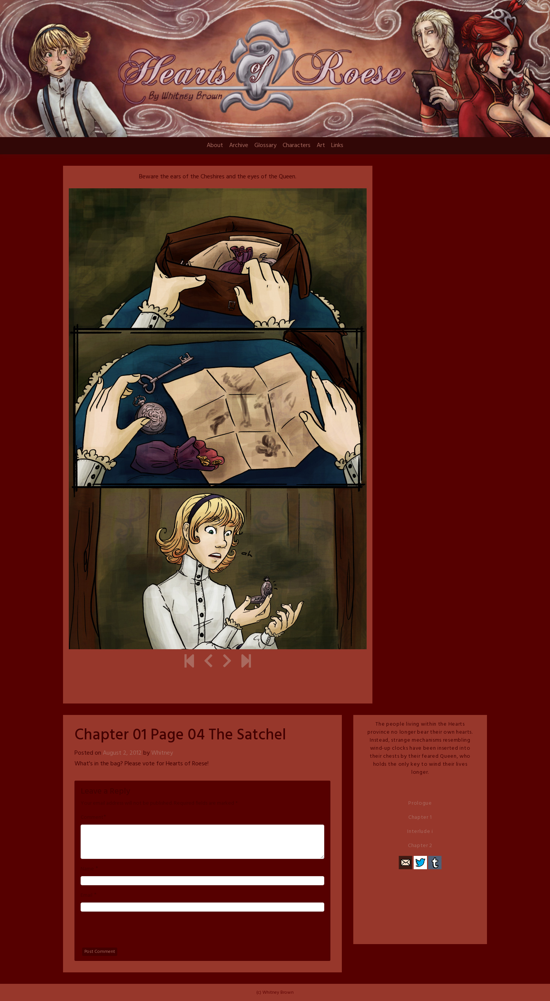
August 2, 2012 (122, 753)
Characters (297, 145)
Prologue (420, 803)
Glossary (265, 145)
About (215, 145)
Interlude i (420, 831)
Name (87, 869)
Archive (238, 145)
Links (337, 145)
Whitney (162, 753)
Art (321, 145)
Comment (92, 817)
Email (86, 895)
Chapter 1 (420, 817)
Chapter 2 (420, 845)
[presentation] (139, 933)
